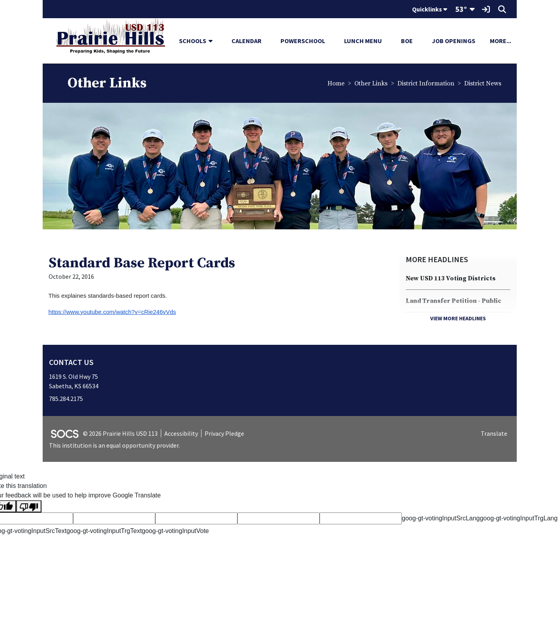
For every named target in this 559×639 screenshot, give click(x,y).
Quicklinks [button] (429, 9)
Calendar (247, 41)
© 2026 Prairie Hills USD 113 (120, 433)
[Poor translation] (28, 506)
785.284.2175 (66, 399)
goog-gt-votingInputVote (175, 530)
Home (335, 83)
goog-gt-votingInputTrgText (104, 530)
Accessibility (181, 433)
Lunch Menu (363, 41)
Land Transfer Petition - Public (453, 301)
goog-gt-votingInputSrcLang (441, 518)
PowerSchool (302, 41)
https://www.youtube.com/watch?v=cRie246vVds (112, 311)
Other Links (371, 83)
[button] (213, 41)
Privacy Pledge (224, 433)
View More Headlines (458, 318)
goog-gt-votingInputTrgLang (518, 518)
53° (461, 9)
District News (482, 83)
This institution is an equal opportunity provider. (114, 445)
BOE (407, 41)
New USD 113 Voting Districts (450, 278)
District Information (425, 83)
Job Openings (453, 41)
